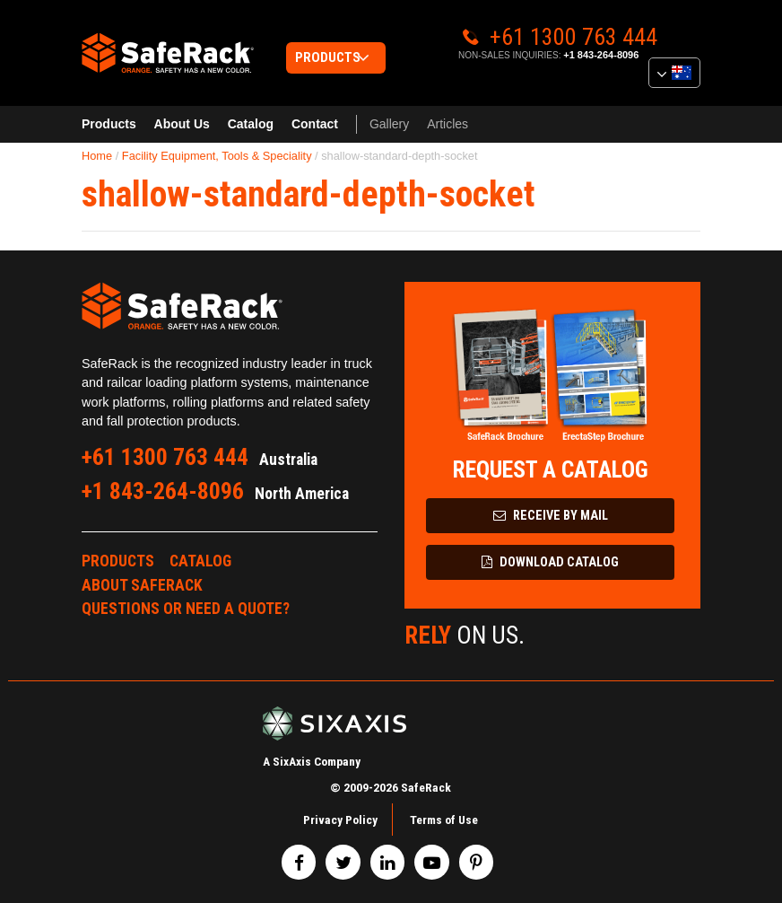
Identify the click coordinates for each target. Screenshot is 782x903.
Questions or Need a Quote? (186, 609)
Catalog (251, 124)
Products (109, 124)
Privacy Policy (340, 819)
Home (97, 155)
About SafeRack (142, 585)
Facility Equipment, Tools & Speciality (217, 155)
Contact (314, 124)
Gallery (389, 124)
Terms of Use (444, 819)
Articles (447, 124)
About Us (182, 124)
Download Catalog (550, 562)
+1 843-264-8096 (601, 54)
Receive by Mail (550, 515)
